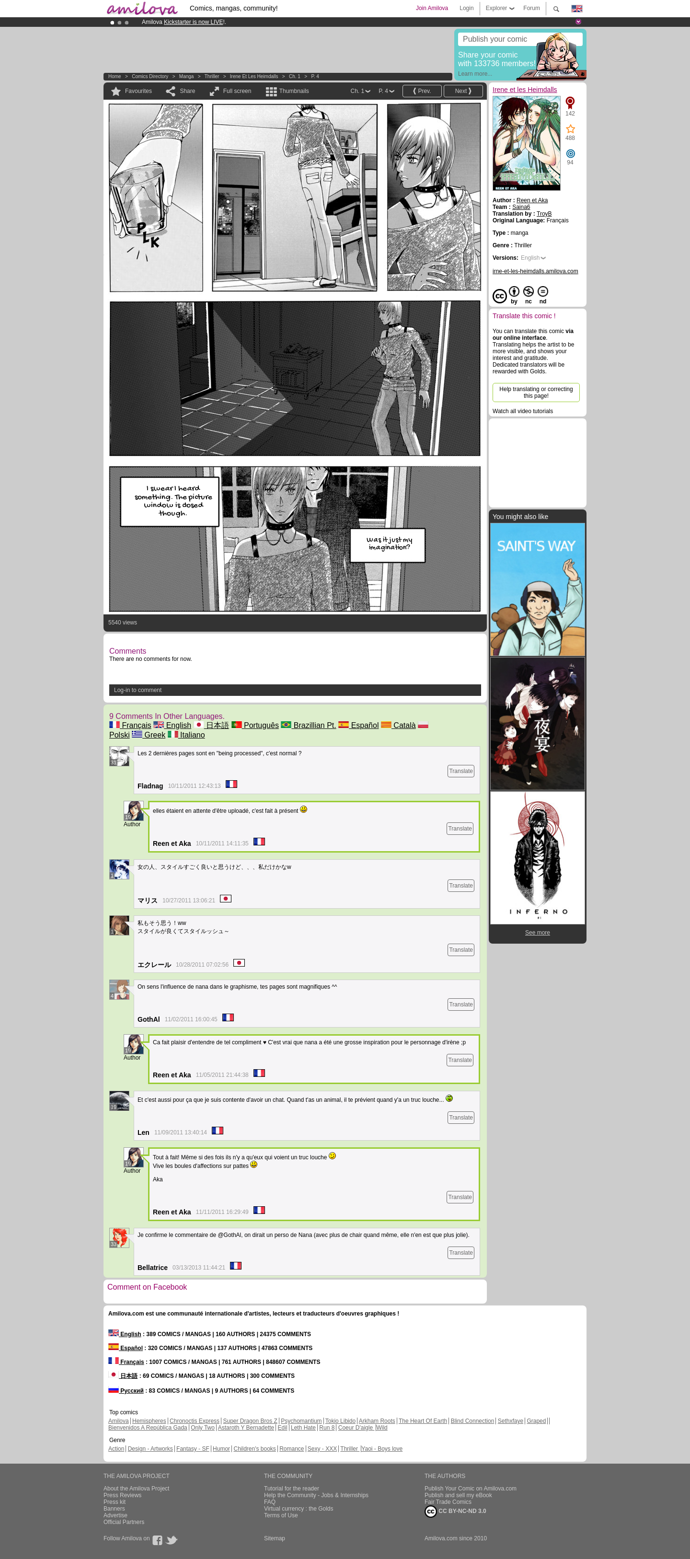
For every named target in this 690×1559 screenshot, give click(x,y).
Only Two (203, 1427)
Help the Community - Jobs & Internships (316, 1495)
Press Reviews (122, 1495)
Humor (221, 1448)
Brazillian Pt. (308, 725)
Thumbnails (294, 91)
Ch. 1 (294, 76)
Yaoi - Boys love (381, 1448)
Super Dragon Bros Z (250, 1421)
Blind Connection (472, 1421)
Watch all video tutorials (523, 411)
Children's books (254, 1448)
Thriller (212, 76)
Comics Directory (150, 76)
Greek (148, 735)
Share (187, 91)
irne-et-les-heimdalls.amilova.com (535, 271)
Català (398, 725)
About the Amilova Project (136, 1488)
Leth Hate (303, 1427)
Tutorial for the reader (291, 1488)
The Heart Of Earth (423, 1421)
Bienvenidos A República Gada (147, 1427)
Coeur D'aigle (356, 1427)
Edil (283, 1427)
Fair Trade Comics (448, 1502)
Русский (126, 1390)
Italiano (186, 735)
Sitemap (274, 1538)
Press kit (115, 1502)
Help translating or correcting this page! (536, 392)
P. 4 (315, 76)
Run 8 (326, 1427)
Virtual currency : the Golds (299, 1508)
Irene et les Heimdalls (254, 76)
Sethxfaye (510, 1421)
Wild (381, 1427)
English (172, 725)
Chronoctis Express (194, 1421)
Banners (114, 1508)
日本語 (211, 725)
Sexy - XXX (322, 1448)
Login (466, 8)
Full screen (237, 91)
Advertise (115, 1515)
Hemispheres (149, 1421)
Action (116, 1448)
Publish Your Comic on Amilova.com (471, 1488)
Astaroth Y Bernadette (246, 1427)
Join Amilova (432, 8)
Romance (291, 1448)
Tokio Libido (340, 1421)
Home (114, 76)
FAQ (270, 1502)
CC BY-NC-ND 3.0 (455, 1511)
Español (358, 725)
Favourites (138, 91)
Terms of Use (281, 1515)
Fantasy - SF (192, 1448)
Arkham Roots (377, 1421)
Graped (536, 1421)
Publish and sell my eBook (458, 1495)
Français (130, 725)
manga (186, 76)
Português (255, 725)
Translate (461, 771)
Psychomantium (301, 1421)
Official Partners (124, 1522)
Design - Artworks (150, 1448)
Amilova (118, 1421)
